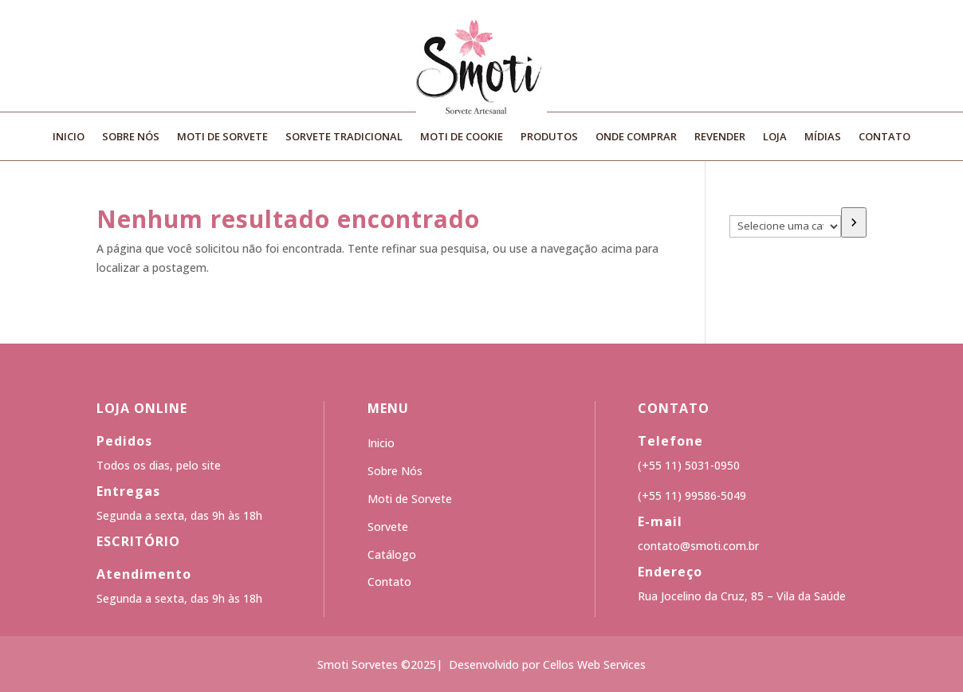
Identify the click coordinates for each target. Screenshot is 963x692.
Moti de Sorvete (222, 137)
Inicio (69, 137)
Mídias (822, 137)
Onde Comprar (636, 137)
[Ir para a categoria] (854, 222)
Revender (719, 137)
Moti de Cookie (461, 137)
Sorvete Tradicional (344, 137)
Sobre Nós (130, 137)
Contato (884, 137)
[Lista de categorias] (785, 226)
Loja (775, 137)
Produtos (549, 137)
